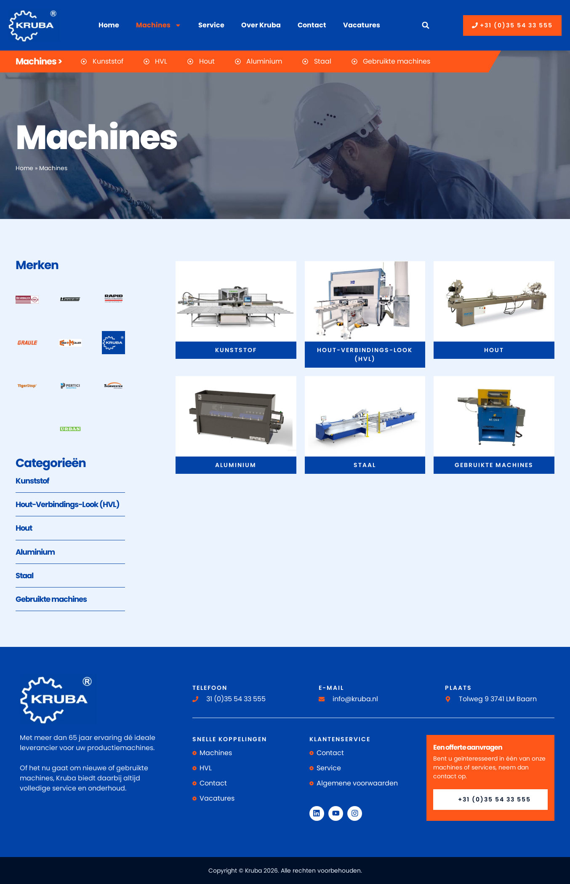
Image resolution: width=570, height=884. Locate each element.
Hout (24, 528)
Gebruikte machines (51, 599)
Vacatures (361, 25)
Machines (158, 25)
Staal (24, 575)
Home (109, 25)
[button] (426, 25)
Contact (312, 25)
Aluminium (35, 552)
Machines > (39, 61)
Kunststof (32, 480)
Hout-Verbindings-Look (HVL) (68, 504)
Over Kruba (261, 25)
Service (211, 25)
